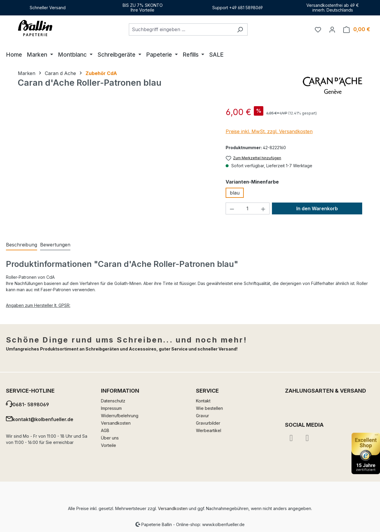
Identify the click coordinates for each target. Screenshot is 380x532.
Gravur (202, 415)
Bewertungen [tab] (55, 245)
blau (235, 193)
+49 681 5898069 (246, 7)
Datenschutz (113, 400)
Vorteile (108, 445)
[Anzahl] (248, 208)
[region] (116, 169)
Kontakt (203, 400)
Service (207, 391)
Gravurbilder (208, 423)
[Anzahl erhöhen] (263, 208)
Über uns (110, 437)
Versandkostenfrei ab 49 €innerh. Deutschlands (332, 7)
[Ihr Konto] (332, 29)
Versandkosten (116, 423)
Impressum (111, 408)
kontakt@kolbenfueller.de (42, 419)
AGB (105, 430)
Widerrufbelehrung (119, 415)
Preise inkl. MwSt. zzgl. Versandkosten (269, 131)
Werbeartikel (208, 430)
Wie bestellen (209, 408)
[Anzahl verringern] (232, 208)
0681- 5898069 (30, 404)
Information (120, 391)
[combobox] (181, 29)
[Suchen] (240, 29)
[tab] (21, 245)
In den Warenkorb (317, 208)
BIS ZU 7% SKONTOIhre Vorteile (143, 7)
